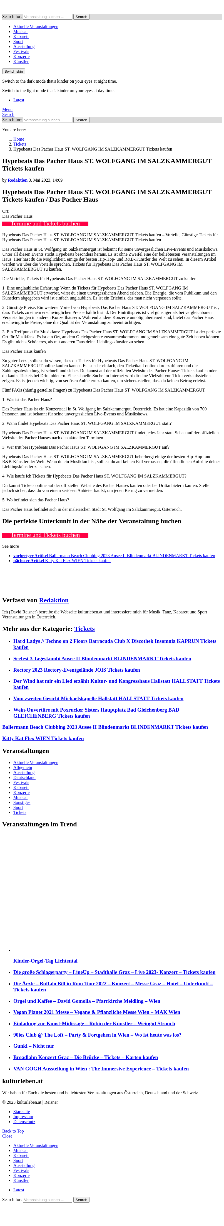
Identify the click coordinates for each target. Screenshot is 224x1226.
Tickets (84, 628)
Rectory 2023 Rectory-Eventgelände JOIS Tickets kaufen (76, 670)
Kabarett (21, 36)
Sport (18, 41)
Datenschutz (24, 1121)
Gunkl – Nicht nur (33, 1046)
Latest (18, 100)
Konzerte (21, 56)
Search (81, 17)
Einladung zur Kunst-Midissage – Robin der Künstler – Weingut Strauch (94, 1023)
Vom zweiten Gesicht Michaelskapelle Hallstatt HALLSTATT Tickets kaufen (98, 698)
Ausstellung (23, 46)
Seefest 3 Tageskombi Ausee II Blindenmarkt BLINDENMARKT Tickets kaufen (102, 658)
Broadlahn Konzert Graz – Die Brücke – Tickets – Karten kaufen (85, 1057)
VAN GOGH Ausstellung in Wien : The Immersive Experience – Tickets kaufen (101, 1069)
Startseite (21, 1111)
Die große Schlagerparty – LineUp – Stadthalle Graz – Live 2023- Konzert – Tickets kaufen (114, 972)
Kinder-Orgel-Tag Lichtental (45, 961)
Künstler (21, 61)
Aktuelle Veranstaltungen (35, 26)
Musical (20, 31)
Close (7, 1136)
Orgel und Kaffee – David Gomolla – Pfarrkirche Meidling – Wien (86, 1001)
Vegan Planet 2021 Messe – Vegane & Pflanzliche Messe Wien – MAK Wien (96, 1012)
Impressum (23, 1116)
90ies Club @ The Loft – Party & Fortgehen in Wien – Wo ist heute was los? (97, 1035)
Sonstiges (21, 802)
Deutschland (24, 777)
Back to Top (13, 1131)
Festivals (21, 51)
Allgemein (22, 767)
